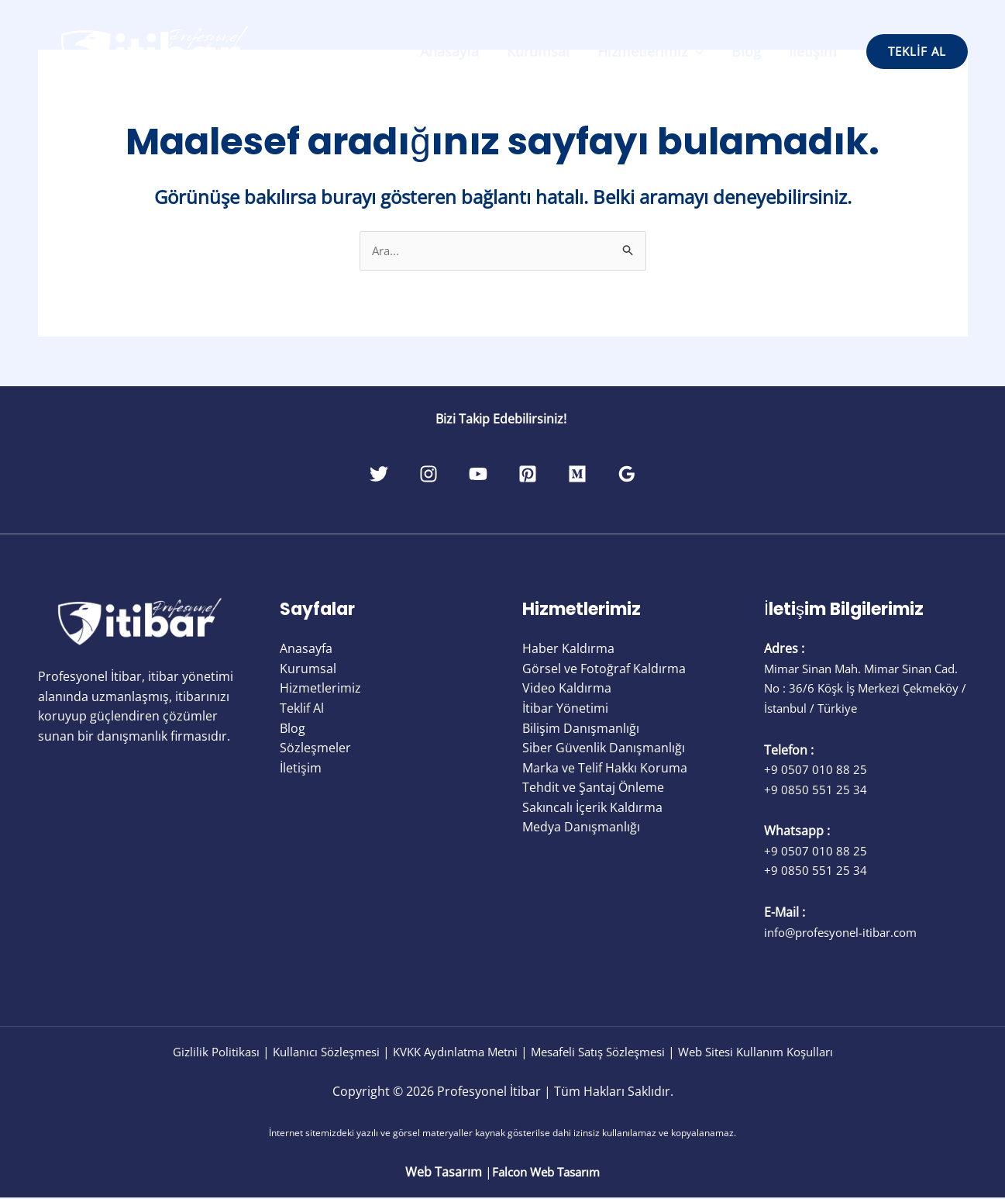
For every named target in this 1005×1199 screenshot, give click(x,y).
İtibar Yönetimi (565, 708)
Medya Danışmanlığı (581, 828)
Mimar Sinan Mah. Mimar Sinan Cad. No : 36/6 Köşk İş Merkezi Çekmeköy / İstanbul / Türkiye (855, 689)
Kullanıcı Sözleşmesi (309, 1052)
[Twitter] (336, 475)
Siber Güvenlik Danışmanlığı (603, 748)
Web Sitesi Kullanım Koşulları (775, 1052)
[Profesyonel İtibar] (154, 50)
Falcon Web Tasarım (546, 1172)
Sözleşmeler (315, 748)
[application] (695, 51)
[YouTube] (469, 475)
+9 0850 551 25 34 (815, 790)
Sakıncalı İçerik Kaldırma (592, 808)
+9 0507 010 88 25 (815, 770)
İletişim (813, 51)
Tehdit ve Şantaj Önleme (593, 787)
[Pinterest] (536, 475)
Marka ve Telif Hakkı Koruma (604, 768)
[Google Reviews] (669, 475)
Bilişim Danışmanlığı (580, 729)
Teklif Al (302, 708)
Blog (746, 51)
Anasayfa (449, 51)
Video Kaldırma (566, 688)
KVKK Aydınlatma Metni (449, 1052)
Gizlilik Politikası (192, 1052)
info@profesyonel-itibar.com (847, 933)
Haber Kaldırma (568, 649)
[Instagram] (403, 475)
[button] (917, 51)
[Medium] (603, 475)
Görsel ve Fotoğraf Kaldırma (604, 669)
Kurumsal (538, 51)
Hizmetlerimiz (650, 51)
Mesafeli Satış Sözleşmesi (604, 1052)
